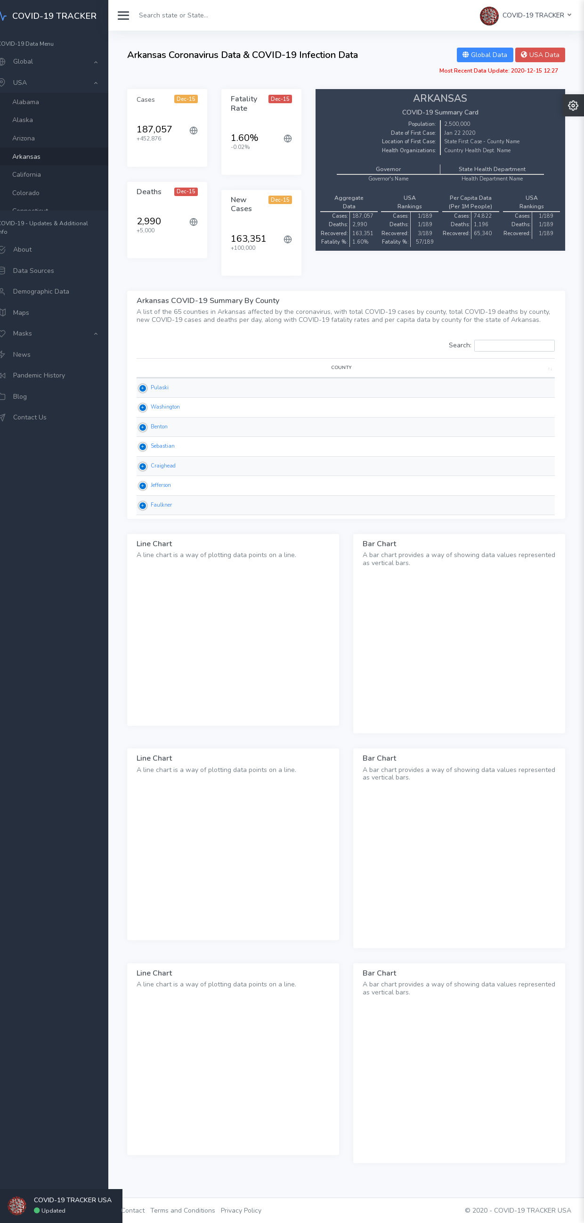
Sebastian (168, 461)
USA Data (540, 54)
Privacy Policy (255, 1210)
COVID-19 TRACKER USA (532, 1210)
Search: (502, 354)
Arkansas (41, 156)
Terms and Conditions (196, 1210)
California (41, 174)
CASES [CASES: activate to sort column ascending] (206, 382)
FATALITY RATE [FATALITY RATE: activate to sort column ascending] (372, 379)
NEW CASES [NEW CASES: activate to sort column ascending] (244, 379)
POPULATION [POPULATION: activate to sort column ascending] (525, 382)
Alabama (40, 102)
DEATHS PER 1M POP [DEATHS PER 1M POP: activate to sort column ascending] (473, 379)
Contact (147, 1210)
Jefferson (166, 500)
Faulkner (167, 519)
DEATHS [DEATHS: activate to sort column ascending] (285, 382)
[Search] (194, 15)
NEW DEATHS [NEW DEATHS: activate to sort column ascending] (326, 379)
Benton (164, 441)
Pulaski (165, 402)
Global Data (484, 54)
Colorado (40, 193)
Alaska (37, 119)
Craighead (168, 480)
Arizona (38, 138)
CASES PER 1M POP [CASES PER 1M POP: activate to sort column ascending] (421, 379)
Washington (171, 422)
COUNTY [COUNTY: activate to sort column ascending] (168, 382)
